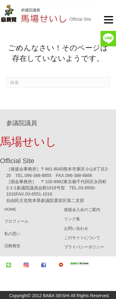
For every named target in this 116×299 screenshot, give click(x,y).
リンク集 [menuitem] (72, 219)
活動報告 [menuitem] (12, 245)
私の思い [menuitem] (12, 233)
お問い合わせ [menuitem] (76, 228)
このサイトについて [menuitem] (82, 237)
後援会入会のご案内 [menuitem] (82, 209)
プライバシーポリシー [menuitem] (84, 247)
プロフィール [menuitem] (16, 221)
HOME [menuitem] (10, 209)
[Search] (58, 82)
